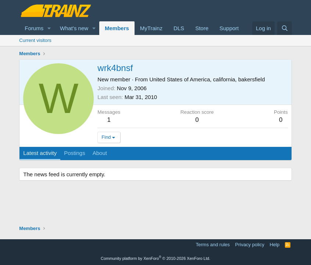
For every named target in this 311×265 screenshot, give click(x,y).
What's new (74, 28)
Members (117, 28)
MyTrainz (151, 28)
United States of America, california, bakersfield (207, 79)
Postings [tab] (74, 153)
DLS (179, 28)
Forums (34, 28)
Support (229, 28)
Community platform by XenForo (155, 258)
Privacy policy (249, 244)
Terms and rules (213, 244)
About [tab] (100, 153)
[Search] (284, 28)
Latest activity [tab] (40, 153)
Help (274, 244)
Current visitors (35, 40)
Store (201, 28)
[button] (49, 28)
